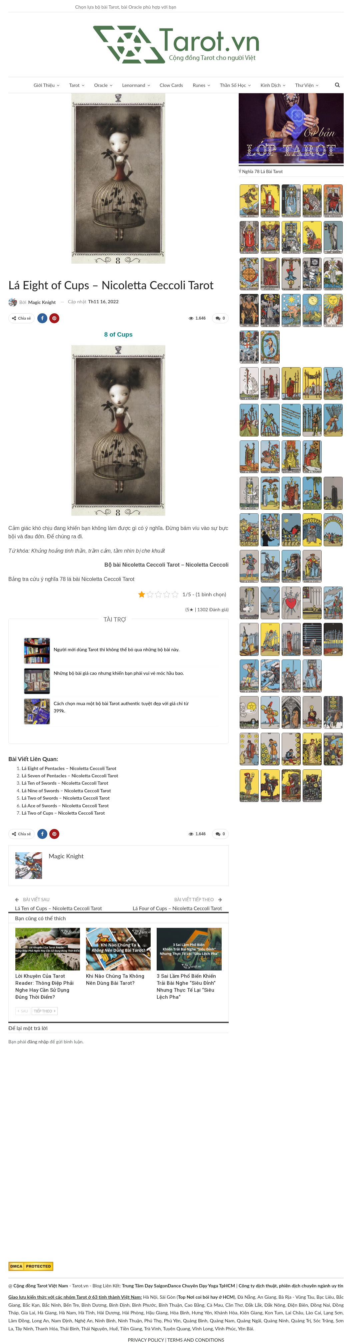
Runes (199, 85)
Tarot (74, 85)
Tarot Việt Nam (16, 271)
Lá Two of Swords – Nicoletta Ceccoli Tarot (66, 798)
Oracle (100, 85)
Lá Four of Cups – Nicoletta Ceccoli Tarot (177, 908)
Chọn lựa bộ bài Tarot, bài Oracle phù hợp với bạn (125, 7)
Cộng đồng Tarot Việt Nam (40, 1285)
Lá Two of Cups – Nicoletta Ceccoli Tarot (63, 813)
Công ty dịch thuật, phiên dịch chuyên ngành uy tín (291, 1285)
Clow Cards (171, 85)
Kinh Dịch (271, 85)
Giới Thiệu (44, 85)
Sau (23, 1011)
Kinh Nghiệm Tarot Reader (17, 928)
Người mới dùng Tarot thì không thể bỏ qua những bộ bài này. (116, 649)
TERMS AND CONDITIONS (195, 1340)
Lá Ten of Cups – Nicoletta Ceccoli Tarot (58, 908)
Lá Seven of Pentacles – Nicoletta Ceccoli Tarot (70, 775)
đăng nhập (38, 1041)
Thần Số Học (233, 85)
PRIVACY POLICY (146, 1340)
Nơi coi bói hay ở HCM (210, 1297)
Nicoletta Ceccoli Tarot (10, 271)
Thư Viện (304, 85)
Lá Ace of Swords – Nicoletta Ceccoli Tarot (65, 805)
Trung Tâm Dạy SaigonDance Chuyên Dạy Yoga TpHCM (178, 1285)
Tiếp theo (44, 1011)
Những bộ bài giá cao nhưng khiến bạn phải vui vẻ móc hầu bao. (119, 673)
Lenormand (133, 85)
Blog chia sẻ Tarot (159, 928)
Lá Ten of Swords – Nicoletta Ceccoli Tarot (65, 783)
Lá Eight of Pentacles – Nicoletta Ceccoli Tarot (69, 768)
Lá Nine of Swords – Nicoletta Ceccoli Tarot (66, 790)
